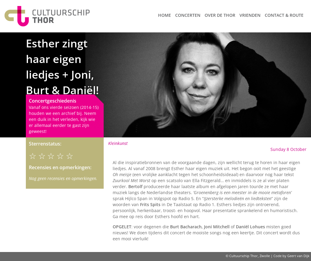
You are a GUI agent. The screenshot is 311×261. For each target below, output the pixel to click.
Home (164, 15)
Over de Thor (220, 15)
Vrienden (250, 15)
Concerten (187, 15)
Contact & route (284, 15)
